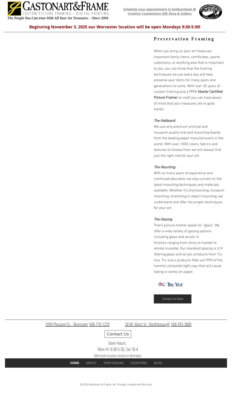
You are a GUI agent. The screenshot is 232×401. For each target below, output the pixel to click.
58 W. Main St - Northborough (147, 324)
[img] (77, 78)
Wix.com (147, 384)
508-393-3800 (181, 324)
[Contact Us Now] (172, 298)
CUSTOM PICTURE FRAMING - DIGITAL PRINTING (66, 13)
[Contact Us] (118, 334)
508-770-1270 (99, 324)
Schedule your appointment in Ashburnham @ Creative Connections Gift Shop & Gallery (159, 11)
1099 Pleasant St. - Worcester (66, 324)
